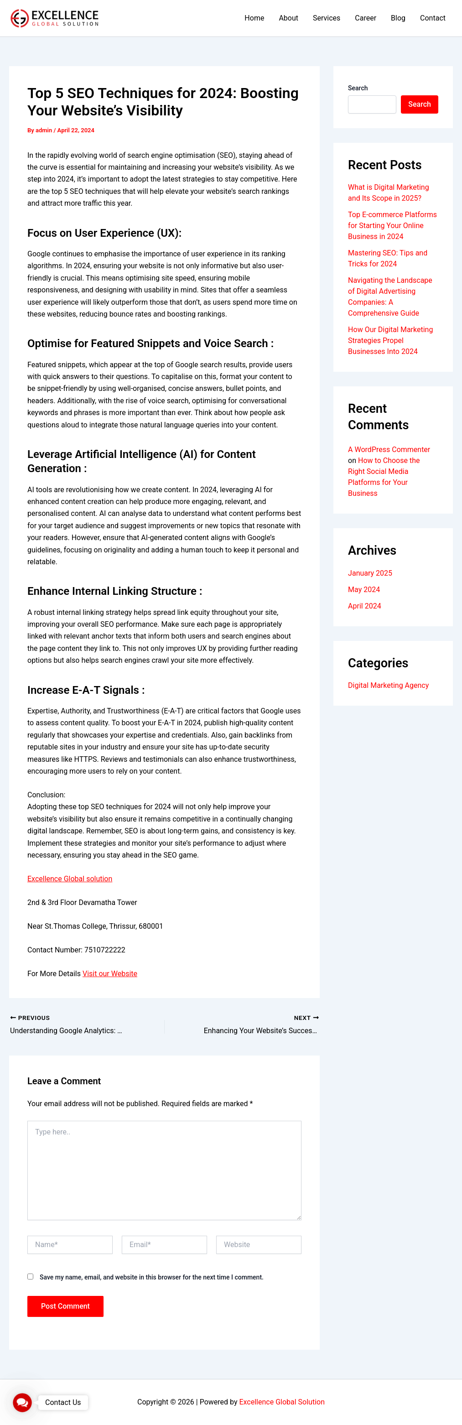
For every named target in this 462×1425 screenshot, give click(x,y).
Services (326, 18)
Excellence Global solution (69, 878)
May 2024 (364, 589)
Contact (433, 18)
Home (254, 18)
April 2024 (364, 606)
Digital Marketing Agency (388, 685)
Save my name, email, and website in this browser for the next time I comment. (152, 1277)
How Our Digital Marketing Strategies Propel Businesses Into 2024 (390, 340)
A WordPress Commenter (389, 449)
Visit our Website (110, 973)
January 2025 (370, 573)
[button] (22, 1403)
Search (358, 88)
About (288, 18)
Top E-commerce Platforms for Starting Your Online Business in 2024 (392, 225)
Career (365, 18)
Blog (398, 18)
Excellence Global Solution (282, 1402)
